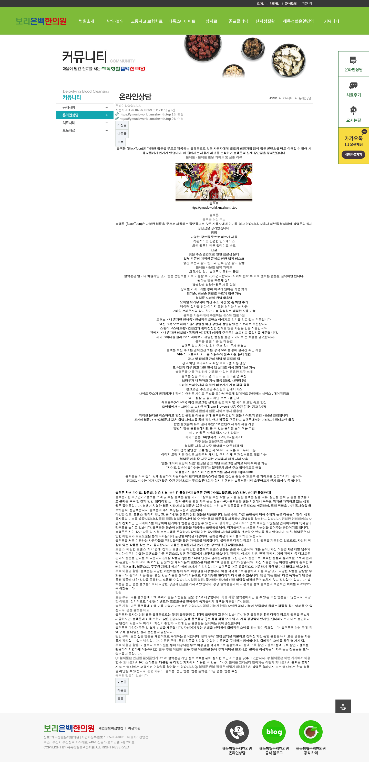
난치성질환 (265, 21)
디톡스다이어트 (182, 21)
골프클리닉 (238, 21)
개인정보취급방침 (111, 728)
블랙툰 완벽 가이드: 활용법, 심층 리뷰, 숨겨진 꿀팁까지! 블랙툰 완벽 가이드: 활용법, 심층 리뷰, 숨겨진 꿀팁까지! (193, 492)
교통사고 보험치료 (147, 21)
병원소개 (86, 21)
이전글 (122, 125)
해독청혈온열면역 (298, 21)
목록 (120, 142)
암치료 (211, 21)
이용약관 (134, 728)
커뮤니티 (331, 21)
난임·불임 (115, 21)
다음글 (122, 133)
